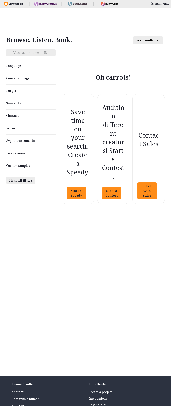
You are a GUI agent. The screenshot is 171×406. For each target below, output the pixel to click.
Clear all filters (20, 180)
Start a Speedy (76, 193)
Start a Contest (111, 193)
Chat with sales (147, 191)
